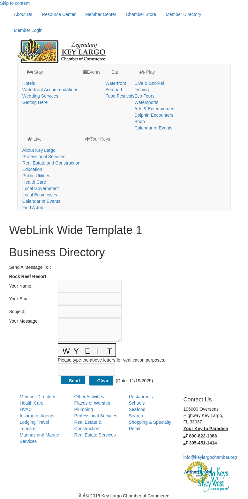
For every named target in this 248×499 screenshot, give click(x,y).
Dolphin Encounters (153, 115)
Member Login (28, 30)
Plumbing (83, 409)
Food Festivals (119, 96)
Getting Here (35, 102)
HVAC (26, 409)
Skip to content (15, 3)
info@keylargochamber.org (210, 457)
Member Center (100, 14)
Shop (139, 121)
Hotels (28, 83)
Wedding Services (40, 96)
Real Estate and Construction (51, 162)
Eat (114, 72)
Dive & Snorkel (149, 83)
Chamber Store (141, 14)
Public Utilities (36, 175)
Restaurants (141, 396)
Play (147, 72)
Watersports (146, 102)
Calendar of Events (153, 127)
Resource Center (59, 14)
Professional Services (43, 156)
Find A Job (32, 207)
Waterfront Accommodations (50, 89)
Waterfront (115, 83)
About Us (23, 14)
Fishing (141, 89)
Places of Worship (92, 403)
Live (34, 139)
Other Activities (89, 396)
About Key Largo (39, 150)
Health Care (34, 182)
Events (92, 72)
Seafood (113, 89)
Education (32, 169)
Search (136, 415)
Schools (137, 403)
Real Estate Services (95, 434)
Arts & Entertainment (155, 108)
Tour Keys (97, 139)
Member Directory (183, 14)
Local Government (40, 188)
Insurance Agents (37, 415)
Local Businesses (39, 194)
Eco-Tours (144, 96)
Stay (35, 72)
